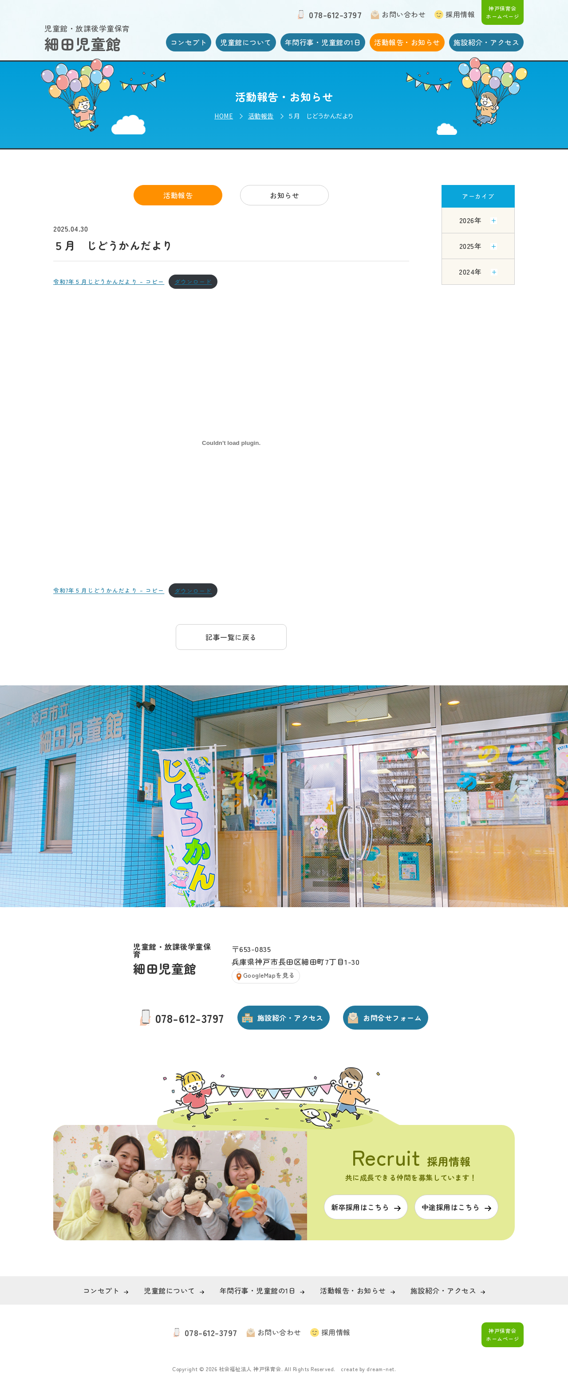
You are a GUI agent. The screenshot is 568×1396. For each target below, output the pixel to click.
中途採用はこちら (451, 1207)
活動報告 (261, 115)
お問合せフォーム (392, 1017)
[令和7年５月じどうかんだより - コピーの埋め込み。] (231, 443)
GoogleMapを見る (269, 975)
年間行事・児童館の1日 (323, 42)
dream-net (380, 1368)
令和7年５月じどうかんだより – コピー (108, 281)
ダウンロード (193, 281)
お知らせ (284, 195)
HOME (223, 115)
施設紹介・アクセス (487, 42)
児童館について (246, 42)
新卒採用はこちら (360, 1207)
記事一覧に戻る (231, 637)
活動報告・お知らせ (407, 42)
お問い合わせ (404, 14)
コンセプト (188, 42)
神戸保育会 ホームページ (502, 12)
